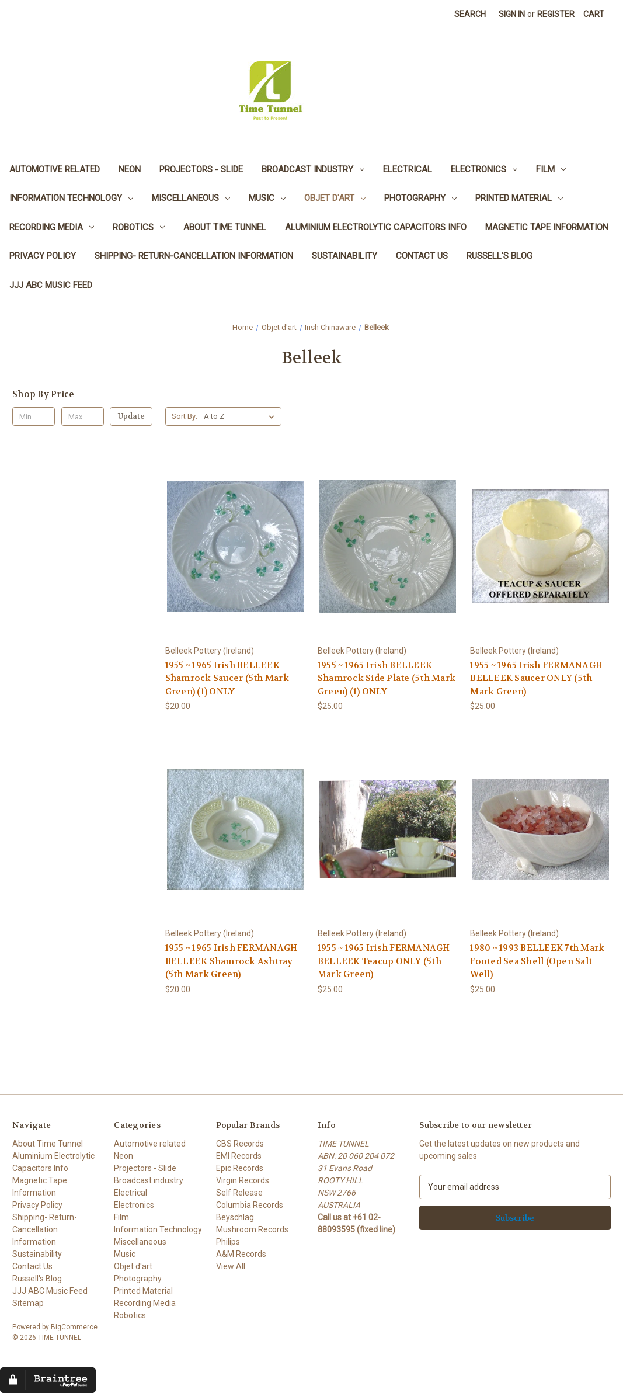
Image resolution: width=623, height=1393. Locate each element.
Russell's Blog (499, 256)
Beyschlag (235, 1217)
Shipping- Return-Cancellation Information (194, 256)
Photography (420, 198)
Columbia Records (249, 1205)
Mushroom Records (252, 1229)
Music (267, 198)
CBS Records (240, 1143)
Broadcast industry (313, 169)
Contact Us (422, 256)
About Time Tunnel (224, 227)
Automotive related (54, 169)
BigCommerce (74, 1327)
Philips (228, 1241)
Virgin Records (242, 1180)
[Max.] (82, 416)
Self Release (239, 1192)
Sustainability (344, 256)
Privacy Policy (42, 256)
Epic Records (239, 1168)
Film (551, 169)
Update (131, 416)
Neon (130, 169)
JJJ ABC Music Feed (50, 285)
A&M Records (241, 1254)
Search (470, 14)
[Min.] (33, 416)
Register (556, 14)
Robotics (139, 227)
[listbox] (241, 416)
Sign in (512, 14)
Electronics (484, 169)
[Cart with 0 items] (594, 14)
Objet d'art (335, 198)
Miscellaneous (191, 198)
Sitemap (28, 1303)
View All (230, 1266)
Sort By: (184, 416)
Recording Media (51, 227)
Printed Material (519, 198)
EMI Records (239, 1156)
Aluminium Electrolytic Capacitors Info (376, 227)
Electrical (407, 169)
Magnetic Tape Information (546, 227)
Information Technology (71, 198)
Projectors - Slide (201, 169)
